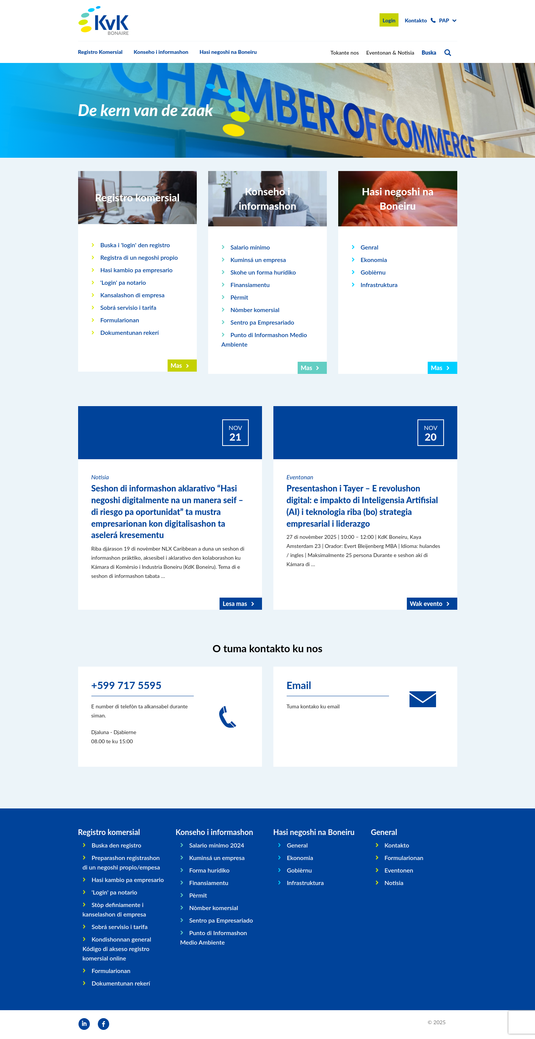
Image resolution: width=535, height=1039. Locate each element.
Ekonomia (374, 259)
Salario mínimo (250, 247)
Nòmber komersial (255, 309)
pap (444, 20)
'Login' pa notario (123, 282)
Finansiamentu (250, 284)
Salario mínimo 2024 (216, 845)
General (297, 845)
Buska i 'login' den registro (135, 244)
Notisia (393, 882)
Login (389, 20)
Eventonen (398, 870)
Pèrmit (239, 297)
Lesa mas (235, 603)
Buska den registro (116, 845)
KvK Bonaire (103, 20)
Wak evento (426, 603)
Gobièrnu (373, 272)
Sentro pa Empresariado (262, 322)
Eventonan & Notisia (390, 52)
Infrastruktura (379, 284)
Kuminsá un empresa (258, 259)
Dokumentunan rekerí (129, 332)
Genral (369, 247)
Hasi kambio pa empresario (136, 269)
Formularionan (119, 319)
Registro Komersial (100, 52)
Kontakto (416, 20)
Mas (176, 365)
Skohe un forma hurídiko (263, 272)
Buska (429, 52)
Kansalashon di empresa (132, 294)
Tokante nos (345, 52)
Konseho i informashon (161, 52)
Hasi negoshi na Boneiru (228, 52)
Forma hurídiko (209, 870)
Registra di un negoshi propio (139, 257)
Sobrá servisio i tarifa (128, 307)
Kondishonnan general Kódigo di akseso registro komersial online (117, 948)
